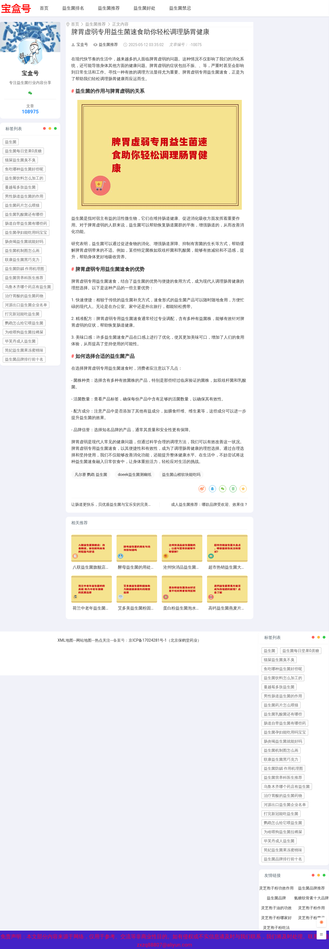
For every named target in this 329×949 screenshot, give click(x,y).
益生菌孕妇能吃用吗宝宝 (26, 232)
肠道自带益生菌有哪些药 (26, 223)
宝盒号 (79, 49)
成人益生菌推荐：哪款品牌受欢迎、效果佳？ (209, 509)
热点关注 (102, 645)
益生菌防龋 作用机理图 (24, 268)
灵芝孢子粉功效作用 (276, 893)
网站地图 (84, 645)
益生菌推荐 (109, 8)
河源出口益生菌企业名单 (26, 305)
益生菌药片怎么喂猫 (22, 205)
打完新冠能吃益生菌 (22, 314)
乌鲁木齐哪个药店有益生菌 (28, 287)
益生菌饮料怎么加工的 (24, 178)
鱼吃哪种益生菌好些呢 (24, 169)
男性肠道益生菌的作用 (24, 196)
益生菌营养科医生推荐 (24, 278)
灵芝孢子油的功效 (276, 913)
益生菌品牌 (276, 903)
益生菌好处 (144, 8)
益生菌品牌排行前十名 (24, 359)
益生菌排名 (73, 8)
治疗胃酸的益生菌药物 (24, 296)
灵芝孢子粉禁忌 (311, 922)
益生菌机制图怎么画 (22, 250)
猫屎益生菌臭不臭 (20, 160)
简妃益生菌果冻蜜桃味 (24, 350)
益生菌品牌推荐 (311, 893)
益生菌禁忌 (180, 8)
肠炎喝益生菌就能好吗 (24, 241)
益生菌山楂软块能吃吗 (181, 479)
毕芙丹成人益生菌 (20, 341)
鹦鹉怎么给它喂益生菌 (24, 323)
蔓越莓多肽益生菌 (20, 187)
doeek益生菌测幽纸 (134, 479)
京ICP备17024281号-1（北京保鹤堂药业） (165, 645)
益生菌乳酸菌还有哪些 (24, 214)
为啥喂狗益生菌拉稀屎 (24, 332)
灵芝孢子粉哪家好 (276, 922)
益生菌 (10, 142)
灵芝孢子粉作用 (311, 913)
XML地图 (65, 645)
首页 (44, 8)
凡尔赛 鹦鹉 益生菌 (91, 479)
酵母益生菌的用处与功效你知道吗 (149, 572)
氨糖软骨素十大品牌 (311, 903)
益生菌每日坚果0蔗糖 (23, 151)
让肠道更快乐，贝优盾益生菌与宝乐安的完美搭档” (114, 509)
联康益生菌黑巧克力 (22, 259)
